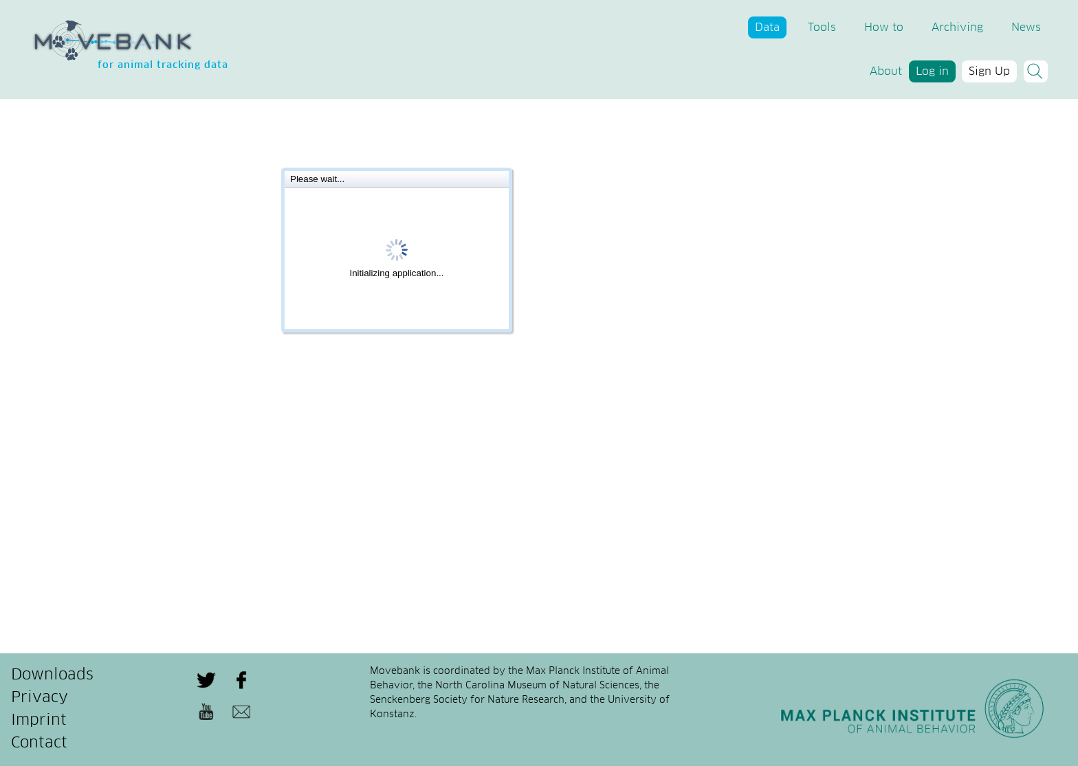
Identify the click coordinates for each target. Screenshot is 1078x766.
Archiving (957, 27)
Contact (39, 743)
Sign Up (989, 71)
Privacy (39, 698)
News (1026, 27)
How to (883, 27)
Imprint (39, 720)
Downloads (52, 675)
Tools (822, 27)
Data (767, 27)
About (886, 71)
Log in (932, 71)
